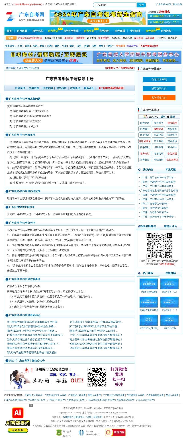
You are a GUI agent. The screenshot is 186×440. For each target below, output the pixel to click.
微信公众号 (170, 226)
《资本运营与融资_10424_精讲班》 (148, 293)
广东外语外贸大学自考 (55, 395)
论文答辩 (161, 38)
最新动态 (89, 88)
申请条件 (20, 88)
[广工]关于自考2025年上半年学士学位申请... (94, 326)
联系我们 (77, 408)
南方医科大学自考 (36, 400)
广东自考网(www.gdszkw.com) (94, 412)
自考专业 (89, 31)
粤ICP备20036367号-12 (123, 417)
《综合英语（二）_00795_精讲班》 (169, 293)
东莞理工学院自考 (125, 400)
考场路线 (158, 153)
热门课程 (148, 273)
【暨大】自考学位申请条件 (154, 208)
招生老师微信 (148, 226)
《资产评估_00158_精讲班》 (148, 330)
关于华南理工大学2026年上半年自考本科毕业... (96, 322)
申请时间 (48, 88)
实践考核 (172, 141)
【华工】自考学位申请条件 (154, 203)
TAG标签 (98, 408)
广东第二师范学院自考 (15, 400)
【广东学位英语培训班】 (112, 88)
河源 (86, 46)
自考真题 (120, 31)
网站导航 (177, 4)
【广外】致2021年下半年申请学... (158, 216)
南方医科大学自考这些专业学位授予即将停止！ (96, 339)
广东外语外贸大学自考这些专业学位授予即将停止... (36, 335)
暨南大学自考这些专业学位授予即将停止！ (31, 348)
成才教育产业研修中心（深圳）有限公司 (82, 417)
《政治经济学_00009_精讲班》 (169, 330)
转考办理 (127, 38)
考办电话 (145, 153)
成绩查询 (158, 129)
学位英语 (120, 46)
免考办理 (116, 38)
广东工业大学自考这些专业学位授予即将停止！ (96, 335)
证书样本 (172, 147)
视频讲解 (170, 273)
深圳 (27, 46)
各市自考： (10, 46)
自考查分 (145, 129)
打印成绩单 (145, 141)
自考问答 (166, 31)
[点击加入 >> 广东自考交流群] (120, 68)
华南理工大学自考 (33, 395)
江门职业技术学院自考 (114, 395)
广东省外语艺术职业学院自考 (100, 400)
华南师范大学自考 (135, 395)
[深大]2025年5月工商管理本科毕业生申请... (31, 326)
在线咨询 (118, 408)
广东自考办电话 (163, 4)
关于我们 (67, 408)
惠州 (57, 46)
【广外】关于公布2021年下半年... (158, 177)
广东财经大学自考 (77, 395)
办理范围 (34, 88)
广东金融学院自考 (155, 395)
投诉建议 (108, 408)
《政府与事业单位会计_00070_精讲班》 (148, 312)
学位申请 (172, 38)
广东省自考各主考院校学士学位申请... (160, 190)
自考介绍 (145, 122)
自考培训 (53, 31)
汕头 (79, 46)
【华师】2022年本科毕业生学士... (158, 199)
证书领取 (145, 147)
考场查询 (91, 38)
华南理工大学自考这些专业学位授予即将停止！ (33, 343)
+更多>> (111, 46)
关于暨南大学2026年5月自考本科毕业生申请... (33, 322)
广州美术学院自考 (56, 400)
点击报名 (164, 11)
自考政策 (22, 31)
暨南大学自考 (94, 395)
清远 (72, 46)
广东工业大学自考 (145, 400)
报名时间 (158, 122)
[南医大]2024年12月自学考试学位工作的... (93, 330)
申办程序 (61, 88)
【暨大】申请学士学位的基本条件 (158, 181)
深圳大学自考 (172, 395)
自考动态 (37, 31)
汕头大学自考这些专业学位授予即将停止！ (31, 339)
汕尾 (94, 46)
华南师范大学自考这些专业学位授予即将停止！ (96, 348)
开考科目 (145, 159)
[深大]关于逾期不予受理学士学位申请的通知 (32, 352)
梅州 (101, 46)
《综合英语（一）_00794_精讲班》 (169, 312)
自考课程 (151, 31)
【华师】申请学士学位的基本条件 (158, 195)
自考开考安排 (71, 31)
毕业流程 (145, 135)
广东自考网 (22, 68)
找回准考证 (132, 46)
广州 (20, 46)
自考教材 (104, 31)
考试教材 (158, 159)
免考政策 (158, 135)
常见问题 (170, 169)
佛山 (42, 46)
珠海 (49, 46)
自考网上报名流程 (53, 38)
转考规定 (172, 135)
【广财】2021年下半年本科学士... (158, 186)
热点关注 (148, 169)
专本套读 (135, 31)
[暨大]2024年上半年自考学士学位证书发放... (32, 330)
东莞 (35, 46)
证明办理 (158, 147)
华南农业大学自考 (75, 400)
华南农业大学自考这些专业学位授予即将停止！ (96, 343)
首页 (9, 31)
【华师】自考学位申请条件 (154, 212)
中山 (64, 46)
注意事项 (75, 88)
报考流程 (172, 122)
